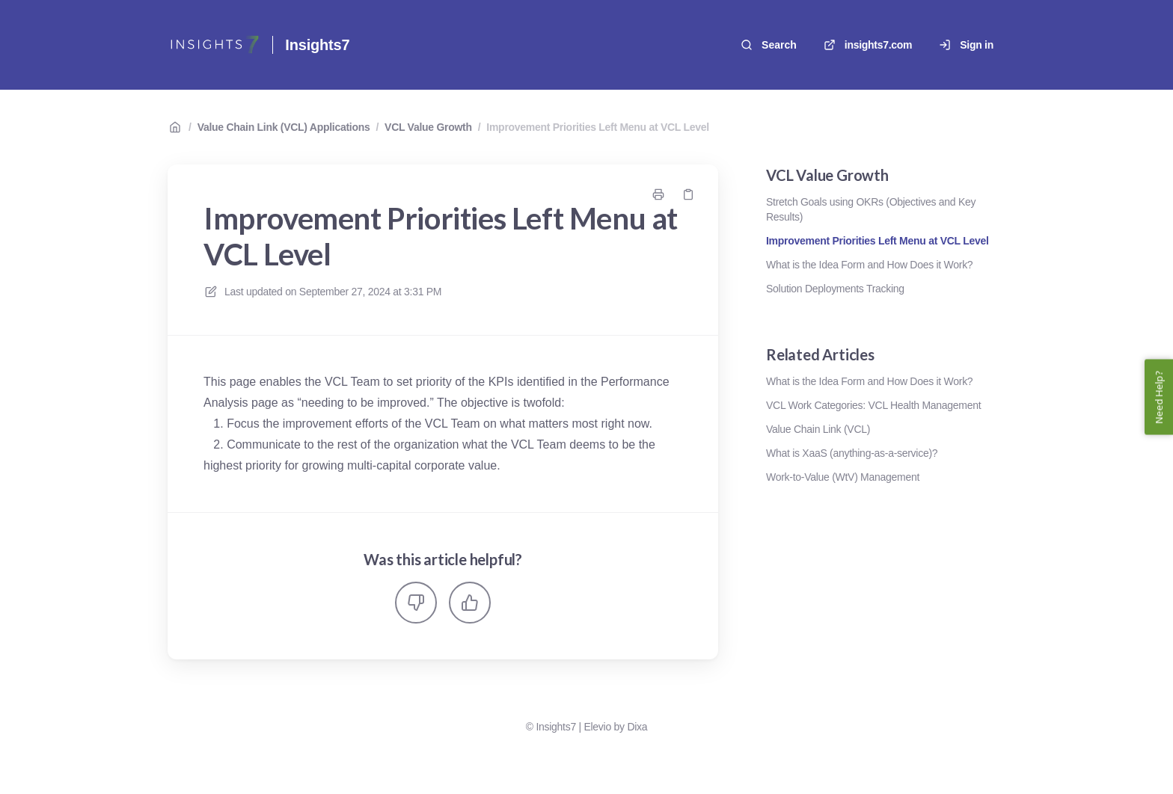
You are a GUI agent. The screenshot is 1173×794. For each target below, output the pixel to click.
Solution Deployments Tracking (835, 289)
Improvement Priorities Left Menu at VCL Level (597, 127)
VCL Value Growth (428, 127)
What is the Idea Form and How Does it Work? (869, 265)
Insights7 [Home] (317, 45)
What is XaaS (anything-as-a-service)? (851, 453)
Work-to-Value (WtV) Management (842, 477)
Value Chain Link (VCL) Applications (283, 127)
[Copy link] (688, 194)
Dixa (637, 727)
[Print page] (658, 194)
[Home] (214, 45)
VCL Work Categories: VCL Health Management (873, 405)
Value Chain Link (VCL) (818, 429)
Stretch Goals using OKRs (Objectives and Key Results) (871, 209)
